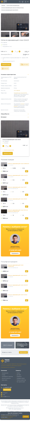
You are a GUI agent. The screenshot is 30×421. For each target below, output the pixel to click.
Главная (3, 5)
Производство (5, 373)
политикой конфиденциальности (7, 418)
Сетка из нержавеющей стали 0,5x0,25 (18, 285)
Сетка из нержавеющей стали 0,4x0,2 (17, 294)
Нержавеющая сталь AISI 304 (20, 93)
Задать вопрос (23, 352)
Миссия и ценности (6, 378)
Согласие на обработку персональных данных (11, 365)
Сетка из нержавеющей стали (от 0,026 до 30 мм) (12, 7)
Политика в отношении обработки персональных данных (13, 363)
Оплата (18, 373)
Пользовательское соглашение (8, 367)
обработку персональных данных (8, 416)
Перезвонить (15, 253)
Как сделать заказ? (21, 381)
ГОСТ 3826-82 (17, 90)
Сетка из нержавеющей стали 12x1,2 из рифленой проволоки (18, 211)
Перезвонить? (7, 389)
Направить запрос (21, 378)
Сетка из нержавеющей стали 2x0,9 (17, 187)
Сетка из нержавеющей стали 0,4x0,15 (17, 175)
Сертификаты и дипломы (7, 376)
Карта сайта (4, 380)
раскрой (16, 106)
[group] (15, 22)
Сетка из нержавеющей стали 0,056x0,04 (18, 163)
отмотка (22, 103)
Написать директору (21, 380)
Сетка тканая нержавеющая (13, 5)
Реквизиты (19, 376)
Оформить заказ (6, 64)
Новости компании (7, 345)
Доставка (19, 374)
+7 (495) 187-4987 (15, 250)
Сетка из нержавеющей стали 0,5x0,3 (17, 275)
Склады (3, 374)
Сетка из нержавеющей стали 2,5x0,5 (17, 199)
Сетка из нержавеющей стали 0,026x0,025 (15, 265)
